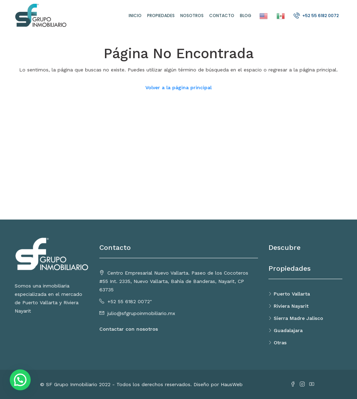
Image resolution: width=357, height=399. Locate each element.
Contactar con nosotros (128, 329)
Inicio (135, 15)
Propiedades (161, 15)
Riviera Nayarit (291, 306)
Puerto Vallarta (292, 294)
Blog (245, 15)
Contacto (221, 15)
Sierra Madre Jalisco (298, 318)
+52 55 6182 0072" (129, 301)
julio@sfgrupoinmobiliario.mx (141, 313)
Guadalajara (288, 330)
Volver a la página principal (178, 87)
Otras (280, 342)
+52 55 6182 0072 (316, 15)
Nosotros (192, 15)
